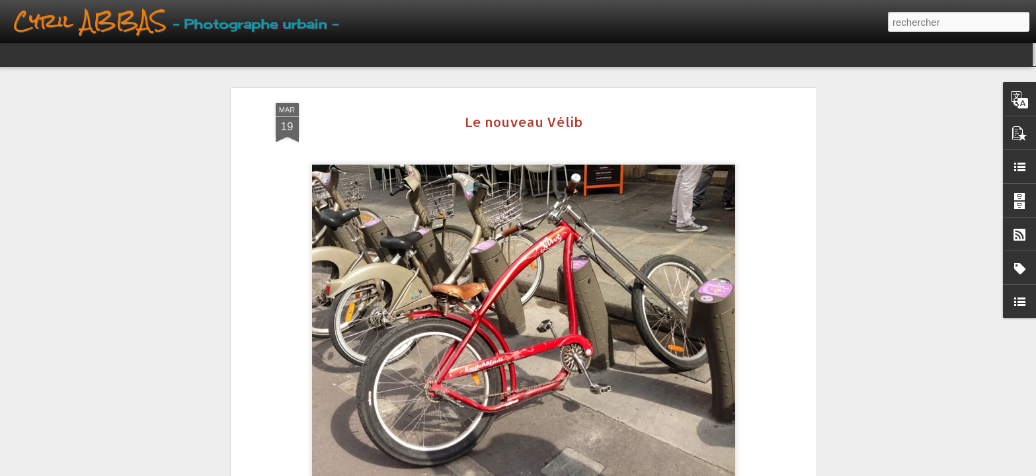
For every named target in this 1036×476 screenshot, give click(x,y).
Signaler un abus (593, 469)
